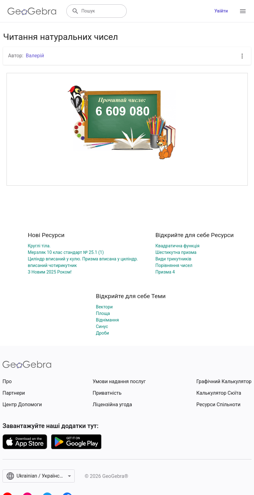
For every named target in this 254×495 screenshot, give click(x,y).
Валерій (35, 56)
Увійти (221, 10)
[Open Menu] (243, 11)
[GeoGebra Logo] (31, 11)
